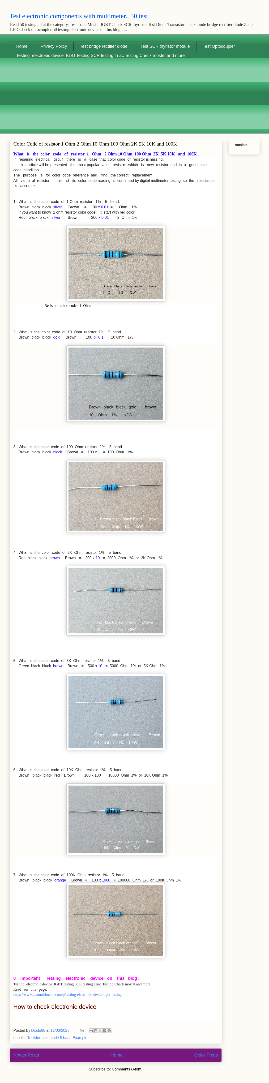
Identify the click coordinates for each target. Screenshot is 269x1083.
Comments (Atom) (127, 1069)
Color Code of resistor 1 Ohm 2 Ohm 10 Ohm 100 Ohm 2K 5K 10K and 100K (95, 144)
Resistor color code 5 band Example (57, 1038)
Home (22, 46)
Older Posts (206, 1055)
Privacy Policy (54, 46)
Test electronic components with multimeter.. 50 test (79, 16)
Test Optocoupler (219, 46)
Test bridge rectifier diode (104, 46)
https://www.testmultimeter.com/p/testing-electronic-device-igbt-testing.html (71, 995)
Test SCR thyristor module (165, 46)
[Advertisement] (135, 100)
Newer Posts (26, 1055)
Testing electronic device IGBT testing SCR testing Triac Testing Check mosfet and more (100, 55)
